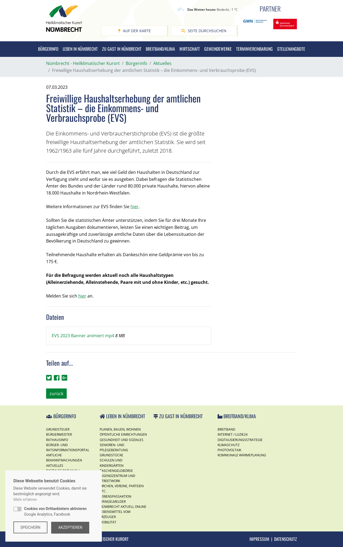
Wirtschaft (189, 49)
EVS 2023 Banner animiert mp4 (83, 336)
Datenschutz (285, 539)
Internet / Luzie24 (233, 434)
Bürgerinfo (48, 49)
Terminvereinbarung (254, 49)
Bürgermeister (59, 434)
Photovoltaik (229, 450)
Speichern (30, 527)
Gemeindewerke (218, 49)
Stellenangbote (291, 49)
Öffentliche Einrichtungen (123, 434)
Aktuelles (54, 465)
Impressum (259, 539)
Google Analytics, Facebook (55, 512)
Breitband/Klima (160, 49)
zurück (56, 394)
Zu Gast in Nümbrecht (121, 49)
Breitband (226, 429)
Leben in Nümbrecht (80, 49)
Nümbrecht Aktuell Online (123, 506)
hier (135, 207)
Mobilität (108, 522)
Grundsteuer (57, 429)
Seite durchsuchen (203, 30)
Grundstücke (111, 455)
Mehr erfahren (25, 500)
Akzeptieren (71, 527)
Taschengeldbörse (116, 470)
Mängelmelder (113, 501)
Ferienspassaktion (115, 496)
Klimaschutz (229, 445)
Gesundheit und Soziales (121, 440)
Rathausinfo (57, 440)
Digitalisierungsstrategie (240, 440)
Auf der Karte (134, 30)
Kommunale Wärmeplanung (242, 455)
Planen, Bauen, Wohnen (120, 429)
